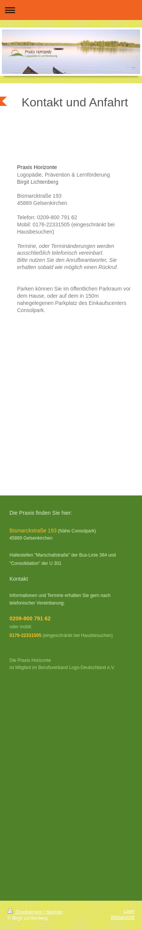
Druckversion (26, 912)
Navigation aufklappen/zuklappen (71, 10)
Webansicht (122, 917)
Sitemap (54, 912)
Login (128, 911)
